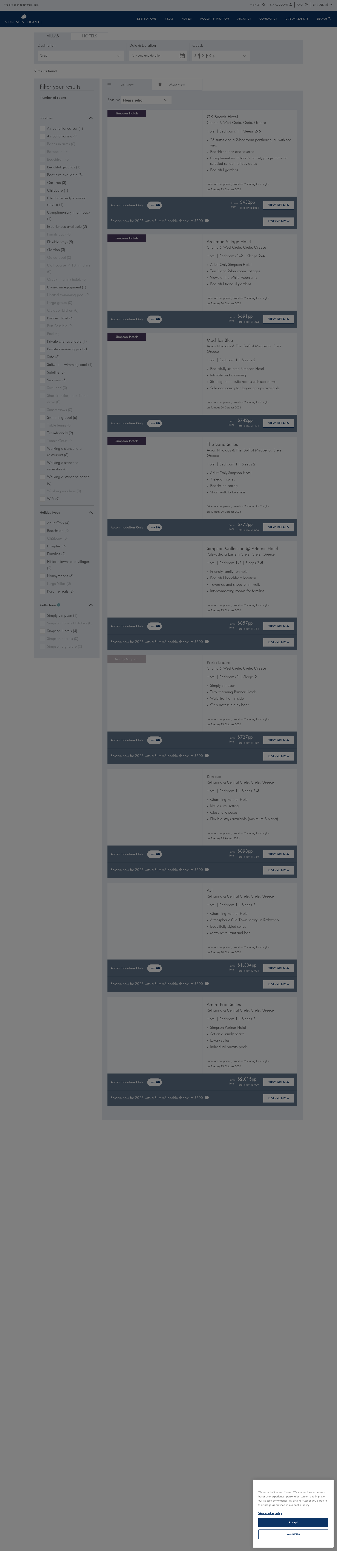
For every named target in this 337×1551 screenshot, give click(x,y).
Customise (293, 1534)
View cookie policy (270, 1513)
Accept (293, 1522)
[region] (293, 1514)
